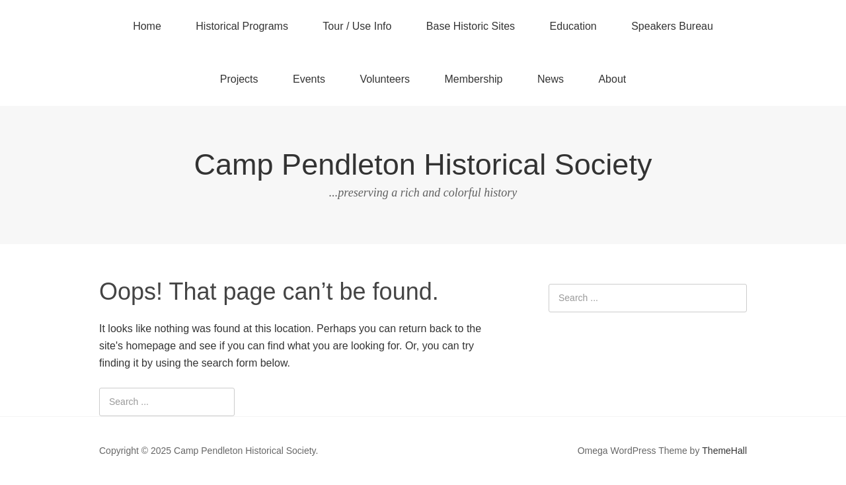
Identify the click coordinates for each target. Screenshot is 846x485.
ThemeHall (724, 450)
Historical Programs (242, 26)
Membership (473, 79)
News (550, 79)
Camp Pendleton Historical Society (423, 164)
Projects (239, 79)
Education (573, 26)
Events (309, 79)
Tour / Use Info (357, 26)
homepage (151, 345)
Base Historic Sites (470, 26)
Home (147, 26)
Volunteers (385, 79)
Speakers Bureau (672, 26)
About (612, 79)
